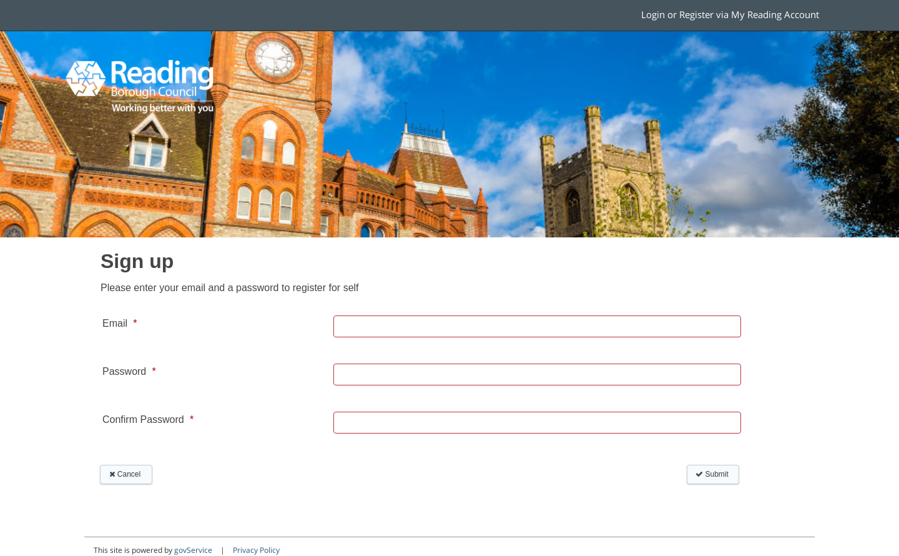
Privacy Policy (256, 550)
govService (193, 550)
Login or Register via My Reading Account (730, 15)
